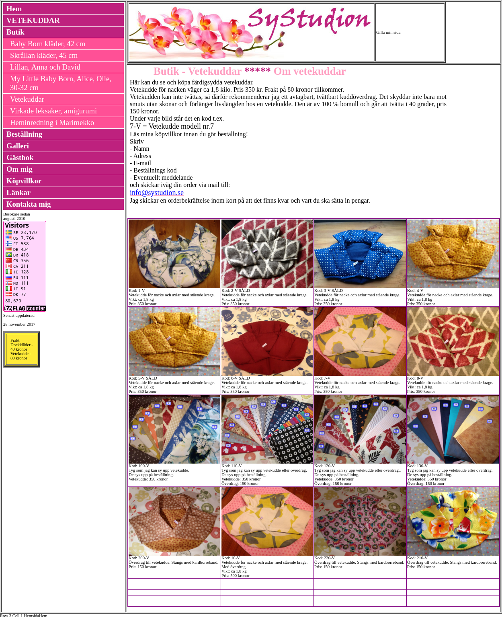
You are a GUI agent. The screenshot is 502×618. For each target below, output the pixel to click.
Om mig (19, 169)
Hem (14, 8)
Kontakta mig (28, 204)
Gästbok (19, 157)
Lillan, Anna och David (45, 67)
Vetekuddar (27, 99)
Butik (15, 32)
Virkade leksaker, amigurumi (53, 111)
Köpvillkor (23, 181)
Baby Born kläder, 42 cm (47, 43)
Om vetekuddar (308, 71)
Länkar (18, 192)
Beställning (24, 134)
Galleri (17, 146)
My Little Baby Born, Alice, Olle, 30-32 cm (60, 83)
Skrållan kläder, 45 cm (44, 55)
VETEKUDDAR (33, 20)
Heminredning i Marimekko (52, 122)
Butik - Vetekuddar (198, 71)
